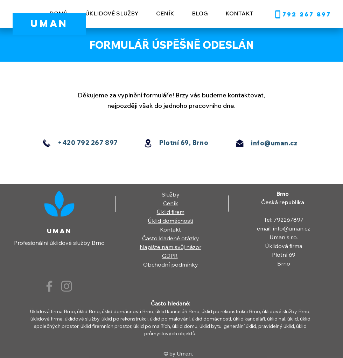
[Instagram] (66, 286)
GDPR (170, 255)
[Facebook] (49, 286)
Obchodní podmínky (170, 264)
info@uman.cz (274, 143)
